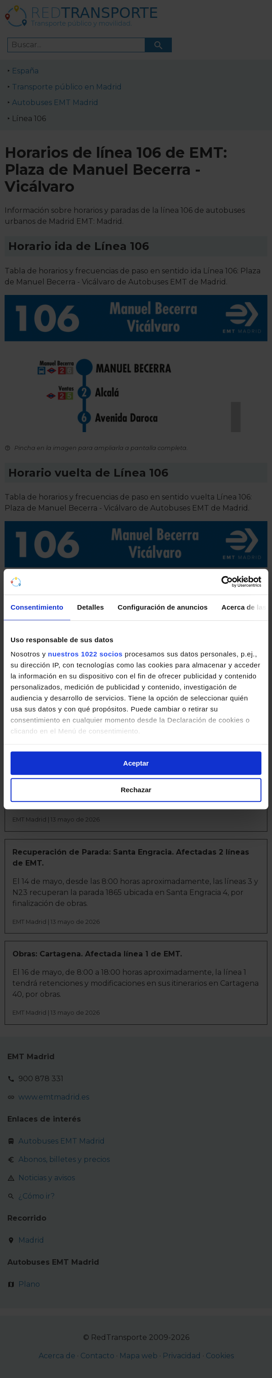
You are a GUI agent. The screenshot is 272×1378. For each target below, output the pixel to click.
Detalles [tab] (90, 607)
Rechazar (136, 790)
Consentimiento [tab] (37, 607)
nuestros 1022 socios (85, 654)
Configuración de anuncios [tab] (163, 607)
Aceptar (136, 763)
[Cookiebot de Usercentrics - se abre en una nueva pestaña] (221, 582)
